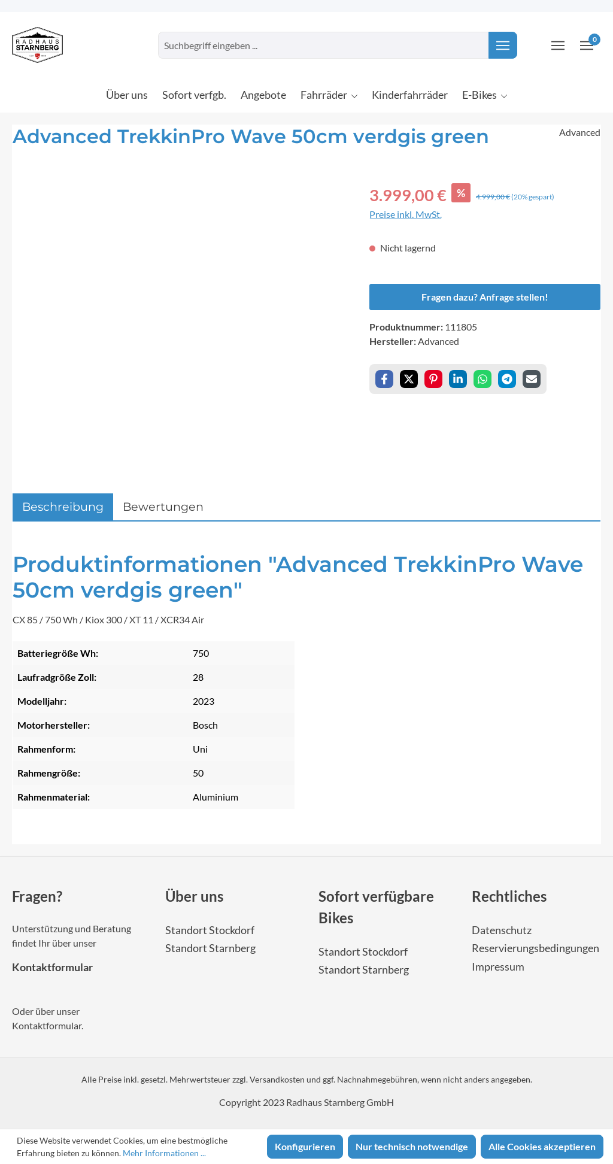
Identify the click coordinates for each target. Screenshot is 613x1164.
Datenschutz (502, 930)
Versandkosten (277, 1079)
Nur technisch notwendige (412, 1146)
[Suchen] (502, 45)
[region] (179, 312)
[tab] (63, 506)
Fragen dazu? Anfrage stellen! (484, 296)
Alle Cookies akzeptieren (542, 1146)
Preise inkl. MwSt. (405, 214)
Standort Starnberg (210, 948)
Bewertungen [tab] (163, 506)
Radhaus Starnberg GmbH (340, 1102)
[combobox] (323, 45)
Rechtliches (509, 896)
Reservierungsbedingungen (535, 948)
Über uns (194, 896)
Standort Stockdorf (209, 930)
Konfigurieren (305, 1146)
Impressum (498, 966)
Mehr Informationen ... (164, 1153)
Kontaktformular (52, 967)
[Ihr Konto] (558, 45)
